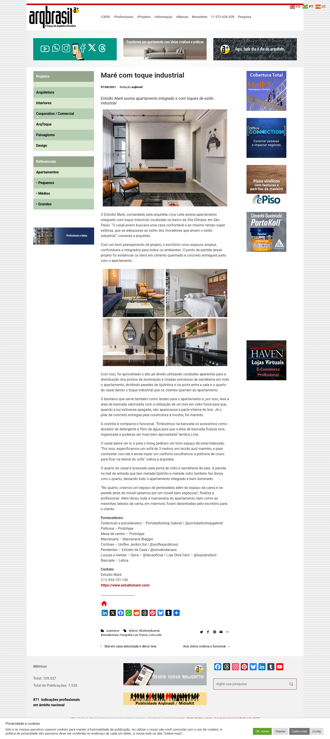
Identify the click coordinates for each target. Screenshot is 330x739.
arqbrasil (137, 87)
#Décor (133, 630)
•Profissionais (123, 17)
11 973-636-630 (222, 17)
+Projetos (144, 17)
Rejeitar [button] (280, 731)
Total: (38, 678)
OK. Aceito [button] (262, 731)
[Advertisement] (61, 293)
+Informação (163, 17)
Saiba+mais (299, 731)
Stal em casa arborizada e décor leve (131, 646)
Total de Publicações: (50, 685)
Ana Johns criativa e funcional (204, 646)
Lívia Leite (155, 635)
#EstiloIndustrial (149, 630)
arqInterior (113, 630)
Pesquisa (244, 17)
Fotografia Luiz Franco (134, 635)
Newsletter (199, 17)
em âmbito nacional (48, 705)
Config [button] (316, 731)
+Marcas (182, 17)
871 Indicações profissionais (56, 700)
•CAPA (105, 17)
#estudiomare (109, 635)
